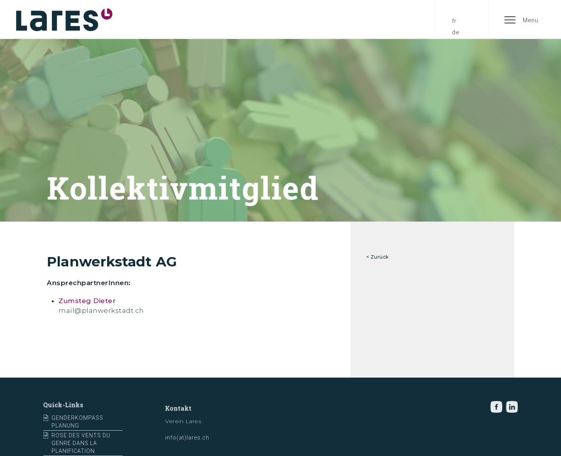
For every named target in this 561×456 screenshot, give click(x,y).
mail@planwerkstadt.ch (101, 310)
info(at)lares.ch (187, 443)
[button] (522, 19)
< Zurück (377, 257)
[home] (64, 19)
